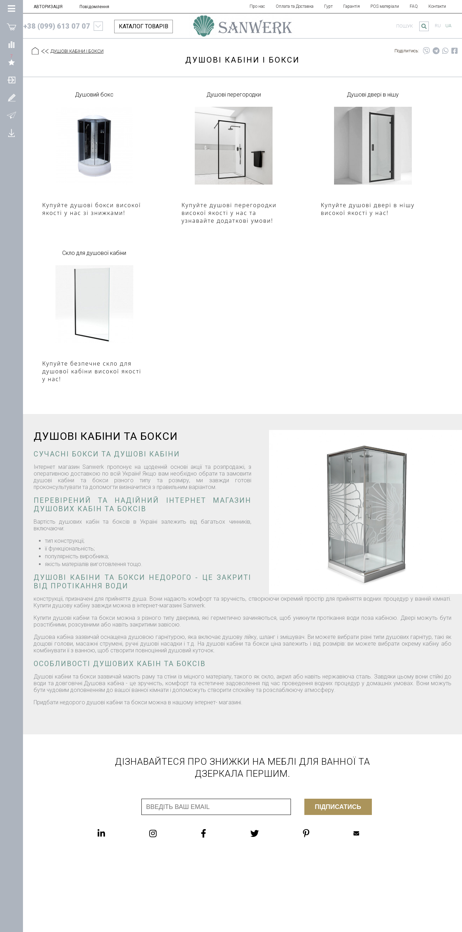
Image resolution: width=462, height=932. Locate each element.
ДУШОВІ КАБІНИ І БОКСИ (77, 51)
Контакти (437, 6)
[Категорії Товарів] (11, 9)
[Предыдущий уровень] (44, 52)
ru (438, 25)
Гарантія (351, 6)
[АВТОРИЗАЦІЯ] (11, 79)
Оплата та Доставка (295, 6)
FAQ (414, 6)
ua (448, 25)
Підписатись (338, 806)
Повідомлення (94, 6)
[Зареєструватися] (11, 97)
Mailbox (356, 833)
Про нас (257, 6)
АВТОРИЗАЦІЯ (48, 6)
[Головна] (35, 51)
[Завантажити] (11, 132)
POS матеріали (384, 6)
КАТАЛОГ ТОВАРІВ (143, 26)
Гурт (328, 6)
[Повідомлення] (11, 115)
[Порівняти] (11, 44)
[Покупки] (11, 26)
